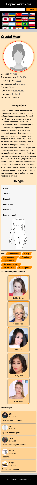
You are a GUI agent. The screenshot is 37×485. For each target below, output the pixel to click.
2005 (18, 80)
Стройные (26, 257)
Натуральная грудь (11, 264)
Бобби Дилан (18, 298)
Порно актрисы (18, 4)
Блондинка (18, 90)
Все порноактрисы (14, 479)
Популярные (24, 268)
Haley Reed (18, 401)
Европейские (8, 261)
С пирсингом (8, 268)
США (11, 87)
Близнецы (20, 84)
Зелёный (16, 94)
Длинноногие (13, 254)
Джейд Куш (18, 376)
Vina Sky (18, 350)
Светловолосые (9, 257)
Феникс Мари (18, 324)
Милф (26, 254)
